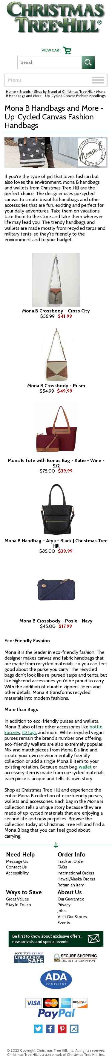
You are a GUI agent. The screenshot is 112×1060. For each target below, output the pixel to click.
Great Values (17, 899)
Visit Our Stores (72, 916)
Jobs (62, 910)
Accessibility (17, 873)
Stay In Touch (18, 904)
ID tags (29, 732)
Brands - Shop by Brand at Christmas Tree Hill (56, 91)
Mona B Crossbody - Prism (56, 385)
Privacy (64, 904)
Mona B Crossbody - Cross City (56, 311)
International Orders (76, 873)
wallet (85, 767)
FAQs (62, 867)
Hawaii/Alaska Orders (76, 879)
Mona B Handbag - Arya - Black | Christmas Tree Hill (56, 543)
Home (11, 91)
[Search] (49, 62)
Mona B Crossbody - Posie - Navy (56, 621)
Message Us (17, 861)
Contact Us (16, 867)
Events (64, 922)
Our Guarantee (71, 899)
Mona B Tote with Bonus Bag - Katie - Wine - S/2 (56, 463)
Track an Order (71, 861)
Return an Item (71, 885)
